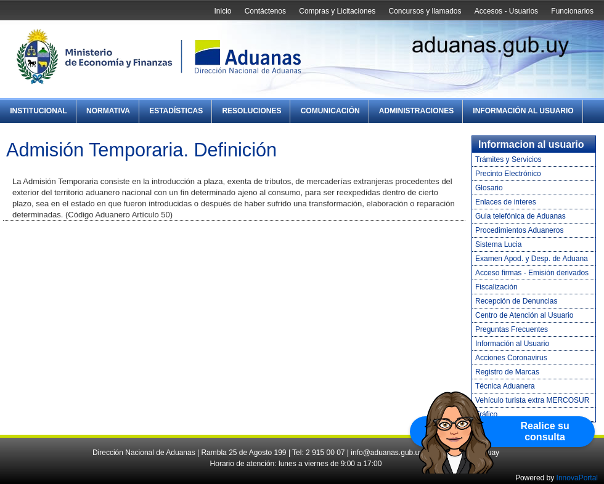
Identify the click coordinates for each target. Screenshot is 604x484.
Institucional (38, 111)
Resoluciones (251, 111)
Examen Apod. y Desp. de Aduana (531, 258)
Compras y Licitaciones (337, 11)
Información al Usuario (523, 111)
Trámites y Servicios (508, 159)
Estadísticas (176, 111)
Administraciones (416, 111)
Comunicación (330, 111)
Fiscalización (496, 287)
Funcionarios (572, 11)
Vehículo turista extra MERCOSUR (532, 400)
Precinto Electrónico (508, 173)
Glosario (489, 188)
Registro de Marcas (507, 372)
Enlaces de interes (505, 202)
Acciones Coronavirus (511, 357)
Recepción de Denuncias (516, 301)
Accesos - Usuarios (506, 11)
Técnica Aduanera (505, 386)
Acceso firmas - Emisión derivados (532, 272)
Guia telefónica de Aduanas (520, 216)
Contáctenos (265, 11)
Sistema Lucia (498, 244)
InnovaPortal (577, 478)
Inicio (222, 11)
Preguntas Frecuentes (511, 329)
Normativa (108, 111)
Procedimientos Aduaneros (519, 230)
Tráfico (486, 414)
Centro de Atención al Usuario (524, 315)
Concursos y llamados (424, 11)
